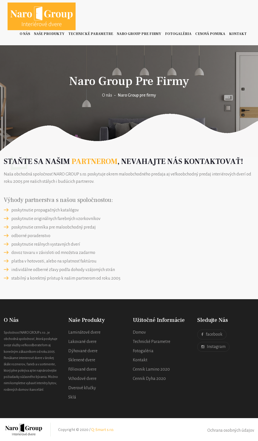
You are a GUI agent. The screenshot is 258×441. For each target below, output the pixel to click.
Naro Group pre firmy (139, 34)
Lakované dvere (82, 341)
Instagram (213, 347)
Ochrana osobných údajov (230, 430)
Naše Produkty (49, 34)
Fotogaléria (178, 34)
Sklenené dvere (81, 360)
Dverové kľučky (82, 388)
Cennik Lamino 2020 (151, 369)
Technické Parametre (90, 34)
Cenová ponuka (210, 34)
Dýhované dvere (83, 351)
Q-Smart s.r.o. (102, 429)
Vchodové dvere (82, 378)
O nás (25, 34)
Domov (139, 332)
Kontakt (238, 34)
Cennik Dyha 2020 (149, 378)
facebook (211, 334)
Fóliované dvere (82, 369)
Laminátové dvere (84, 332)
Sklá (72, 397)
